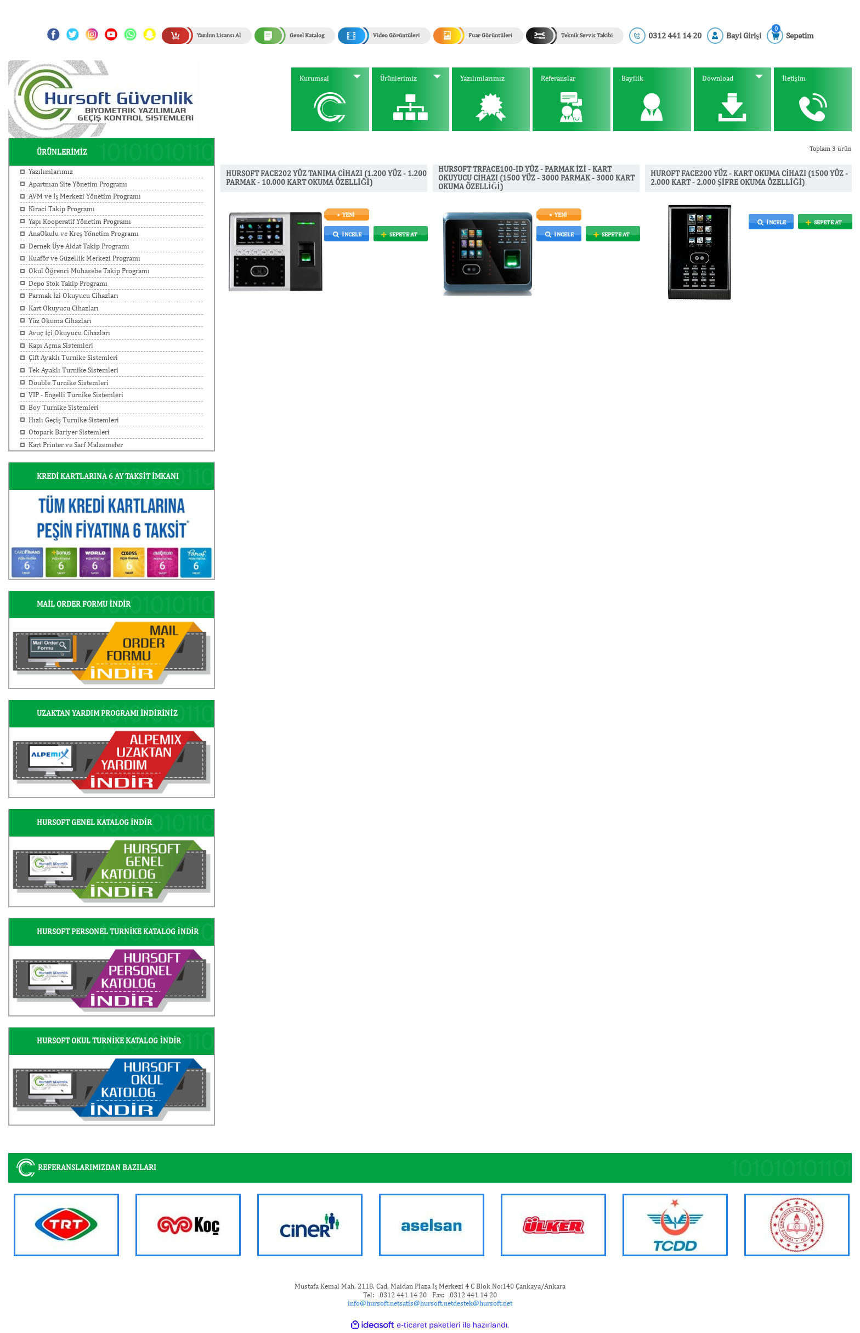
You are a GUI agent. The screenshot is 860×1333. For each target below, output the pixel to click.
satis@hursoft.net (426, 1303)
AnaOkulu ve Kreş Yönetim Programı (84, 233)
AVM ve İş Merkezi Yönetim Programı (85, 196)
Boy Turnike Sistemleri (64, 407)
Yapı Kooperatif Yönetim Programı (80, 221)
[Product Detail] (376, 214)
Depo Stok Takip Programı (68, 283)
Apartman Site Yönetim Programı (78, 184)
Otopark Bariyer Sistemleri (69, 432)
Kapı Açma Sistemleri (61, 345)
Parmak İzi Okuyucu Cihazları (73, 295)
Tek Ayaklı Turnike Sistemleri (73, 370)
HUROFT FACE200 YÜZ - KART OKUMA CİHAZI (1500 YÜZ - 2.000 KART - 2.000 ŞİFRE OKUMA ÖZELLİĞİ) (749, 178)
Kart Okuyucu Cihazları (64, 308)
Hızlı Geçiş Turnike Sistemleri (74, 420)
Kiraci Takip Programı (62, 209)
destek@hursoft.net (482, 1303)
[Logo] (104, 99)
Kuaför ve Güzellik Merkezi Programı (84, 258)
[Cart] (790, 35)
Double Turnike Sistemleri (69, 383)
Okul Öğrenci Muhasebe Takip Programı (89, 271)
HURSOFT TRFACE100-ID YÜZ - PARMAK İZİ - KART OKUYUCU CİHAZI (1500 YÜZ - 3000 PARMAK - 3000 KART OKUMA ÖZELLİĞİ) (536, 178)
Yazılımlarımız (51, 171)
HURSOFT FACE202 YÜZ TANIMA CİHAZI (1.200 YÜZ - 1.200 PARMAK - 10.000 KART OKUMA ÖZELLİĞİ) (326, 178)
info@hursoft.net (373, 1303)
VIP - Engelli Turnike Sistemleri (76, 395)
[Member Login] (734, 35)
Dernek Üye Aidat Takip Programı (79, 246)
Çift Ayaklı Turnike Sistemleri (73, 357)
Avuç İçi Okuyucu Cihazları (69, 333)
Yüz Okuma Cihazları (60, 321)
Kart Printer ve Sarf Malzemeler (76, 444)
